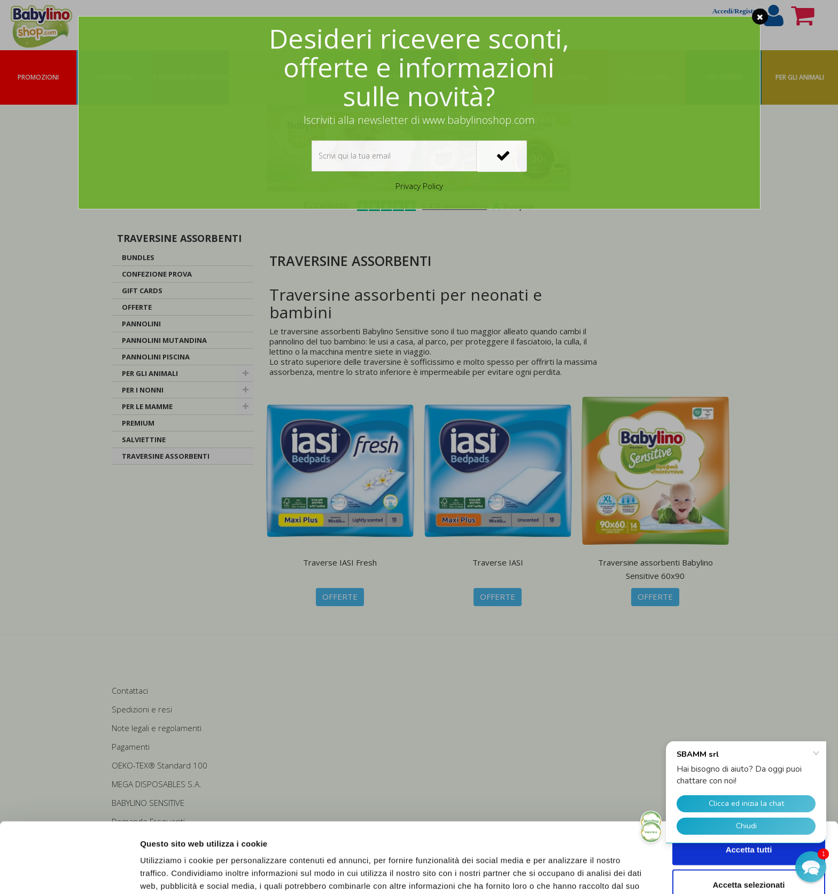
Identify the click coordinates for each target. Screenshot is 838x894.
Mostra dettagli (562, 872)
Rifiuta (749, 859)
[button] (810, 866)
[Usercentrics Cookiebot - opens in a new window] (69, 873)
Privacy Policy (419, 186)
